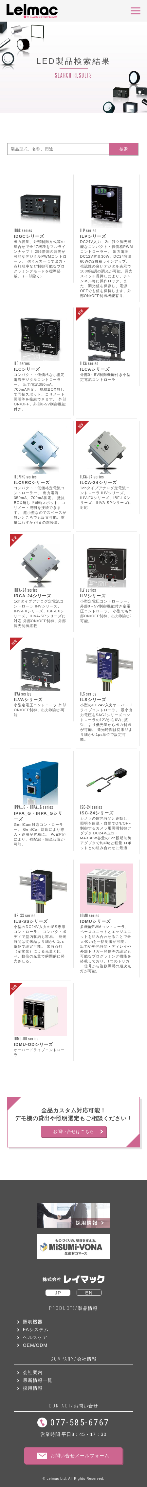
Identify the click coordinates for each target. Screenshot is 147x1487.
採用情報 (33, 1388)
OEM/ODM (35, 1345)
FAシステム (36, 1329)
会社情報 (73, 1358)
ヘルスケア (35, 1337)
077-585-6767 (79, 1422)
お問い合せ (73, 1405)
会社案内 (33, 1372)
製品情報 (73, 1308)
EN (89, 1292)
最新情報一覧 (37, 1380)
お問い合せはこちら (73, 1131)
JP (58, 1292)
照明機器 (33, 1321)
